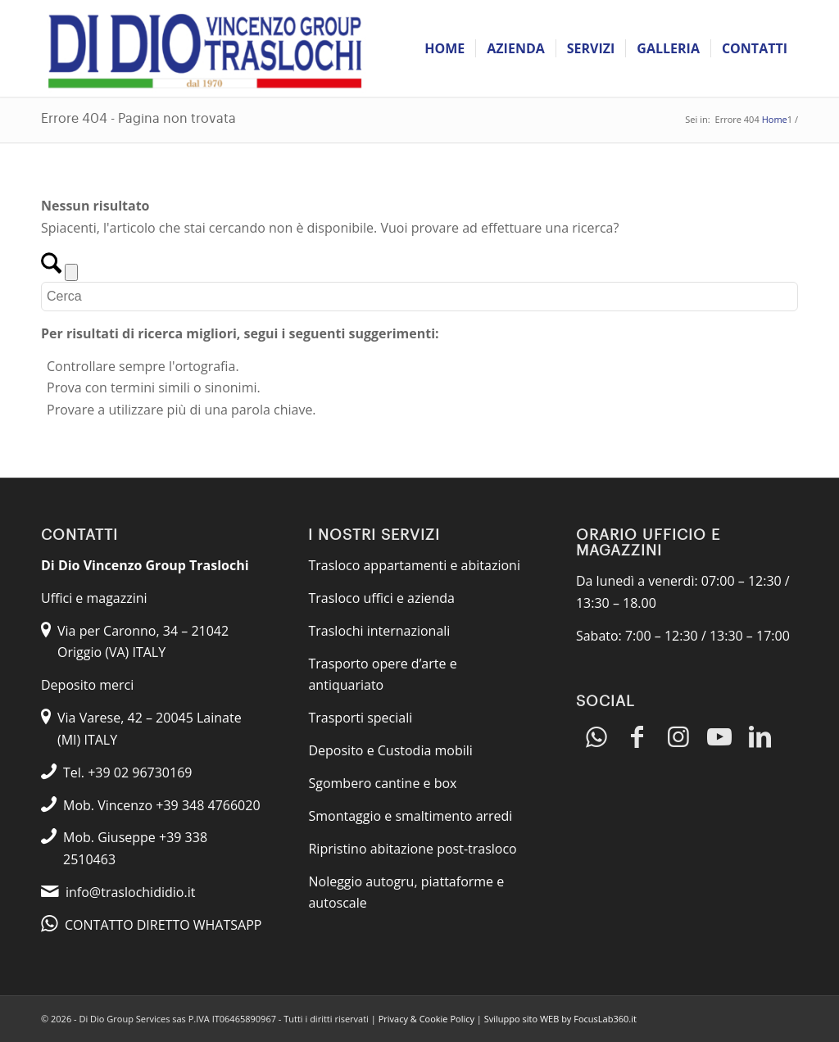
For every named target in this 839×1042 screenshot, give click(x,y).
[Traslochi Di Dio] (204, 48)
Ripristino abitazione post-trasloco (412, 849)
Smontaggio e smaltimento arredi (410, 816)
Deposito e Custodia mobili (390, 750)
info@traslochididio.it (130, 892)
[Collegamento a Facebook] (637, 737)
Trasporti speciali (360, 718)
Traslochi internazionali (379, 631)
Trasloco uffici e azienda (381, 598)
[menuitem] (444, 48)
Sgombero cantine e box (382, 783)
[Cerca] (419, 296)
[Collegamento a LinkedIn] (760, 737)
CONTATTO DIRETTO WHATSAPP (163, 925)
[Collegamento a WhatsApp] (596, 737)
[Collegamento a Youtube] (719, 737)
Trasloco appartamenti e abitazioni (413, 565)
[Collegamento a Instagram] (678, 737)
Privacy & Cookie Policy (426, 1019)
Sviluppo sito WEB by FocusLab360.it (560, 1019)
